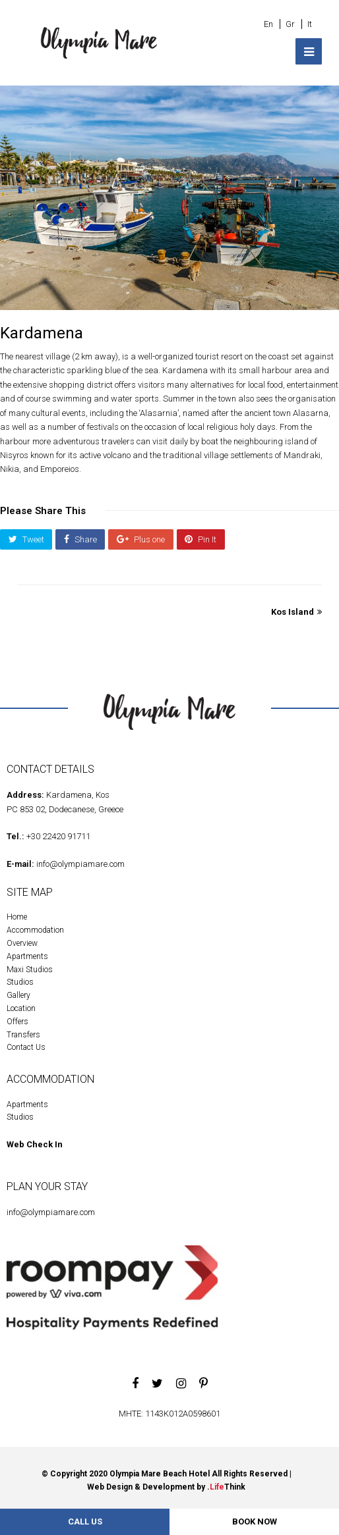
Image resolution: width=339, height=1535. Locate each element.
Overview (22, 943)
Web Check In (35, 1144)
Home (17, 917)
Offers (17, 1021)
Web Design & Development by (166, 1487)
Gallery (18, 995)
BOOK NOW (254, 1521)
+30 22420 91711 (58, 836)
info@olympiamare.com (80, 864)
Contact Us (26, 1047)
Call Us (85, 1521)
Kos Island (296, 612)
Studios (20, 982)
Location (21, 1008)
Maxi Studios (30, 969)
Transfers (23, 1034)
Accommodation (35, 930)
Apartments (27, 956)
